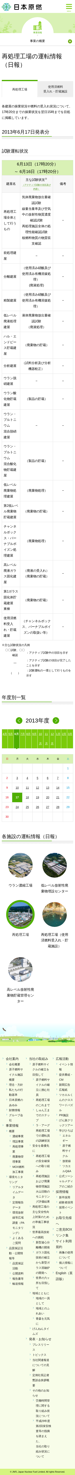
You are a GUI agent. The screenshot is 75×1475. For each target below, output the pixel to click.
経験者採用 (66, 1202)
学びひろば (66, 1130)
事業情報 (37, 32)
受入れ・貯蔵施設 (55, 89)
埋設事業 (18, 1141)
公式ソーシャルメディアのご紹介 (66, 1181)
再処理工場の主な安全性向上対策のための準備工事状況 (40, 1217)
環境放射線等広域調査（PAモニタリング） (18, 1222)
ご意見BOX (64, 1229)
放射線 (66, 1161)
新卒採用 (64, 1197)
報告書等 (18, 1278)
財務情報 (14, 1110)
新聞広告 (64, 1084)
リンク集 (62, 1235)
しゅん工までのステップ (43, 1115)
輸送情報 (18, 1283)
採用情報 (62, 1191)
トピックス (39, 1354)
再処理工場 (19, 89)
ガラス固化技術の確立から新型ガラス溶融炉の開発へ (43, 1262)
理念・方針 (16, 1084)
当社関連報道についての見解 (40, 1365)
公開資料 (18, 1273)
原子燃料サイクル (66, 1150)
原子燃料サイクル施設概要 (16, 1074)
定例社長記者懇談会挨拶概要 (40, 1380)
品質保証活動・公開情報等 (16, 1253)
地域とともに (40, 1293)
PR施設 (63, 1115)
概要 (12, 1131)
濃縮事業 (18, 1136)
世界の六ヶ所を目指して (43, 1283)
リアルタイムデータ (18, 1192)
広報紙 (63, 1089)
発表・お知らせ (40, 1339)
